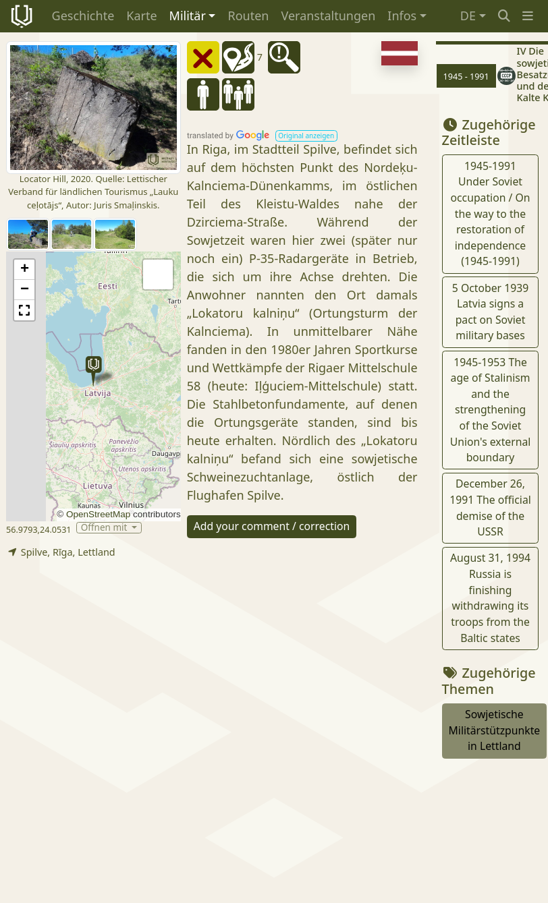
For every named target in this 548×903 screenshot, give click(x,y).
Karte (141, 15)
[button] (527, 16)
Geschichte (83, 15)
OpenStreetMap (98, 514)
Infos (401, 15)
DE (468, 15)
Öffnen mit (105, 527)
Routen (248, 15)
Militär (187, 15)
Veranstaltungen (328, 15)
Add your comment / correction (272, 526)
